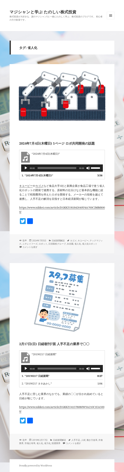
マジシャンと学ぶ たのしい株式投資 (43, 11)
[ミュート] (88, 168)
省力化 (47, 443)
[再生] (26, 168)
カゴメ (39, 186)
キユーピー (26, 186)
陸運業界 (56, 443)
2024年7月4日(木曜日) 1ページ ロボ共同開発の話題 (57, 143)
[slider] (57, 168)
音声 (24, 240)
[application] (62, 168)
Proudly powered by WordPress (35, 465)
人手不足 (75, 439)
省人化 (77, 243)
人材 (83, 439)
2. (37, 383)
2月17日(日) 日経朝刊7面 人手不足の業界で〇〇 (54, 344)
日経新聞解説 (58, 240)
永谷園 (70, 243)
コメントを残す (30, 247)
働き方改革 (92, 439)
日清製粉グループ (57, 243)
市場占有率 (30, 443)
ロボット (43, 243)
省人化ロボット (89, 243)
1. (37, 175)
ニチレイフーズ (30, 243)
